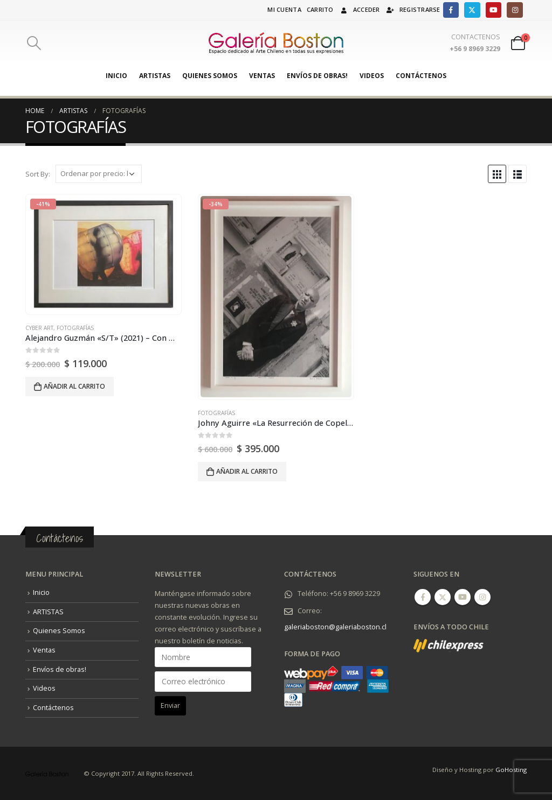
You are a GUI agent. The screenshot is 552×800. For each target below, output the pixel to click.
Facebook (423, 597)
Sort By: (37, 174)
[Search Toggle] (33, 43)
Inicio (116, 75)
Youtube (462, 597)
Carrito (320, 9)
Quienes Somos (209, 75)
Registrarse (412, 9)
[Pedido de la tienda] (99, 174)
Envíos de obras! (317, 75)
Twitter (442, 597)
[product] (103, 254)
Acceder (359, 9)
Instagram (482, 597)
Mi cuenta (284, 9)
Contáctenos (421, 75)
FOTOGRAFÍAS (75, 328)
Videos (372, 75)
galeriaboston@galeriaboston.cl (335, 626)
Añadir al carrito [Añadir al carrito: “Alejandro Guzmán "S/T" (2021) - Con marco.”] (74, 386)
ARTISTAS (154, 75)
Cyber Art (39, 328)
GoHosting (511, 770)
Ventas (262, 75)
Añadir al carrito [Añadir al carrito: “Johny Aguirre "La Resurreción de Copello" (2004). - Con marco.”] (247, 471)
